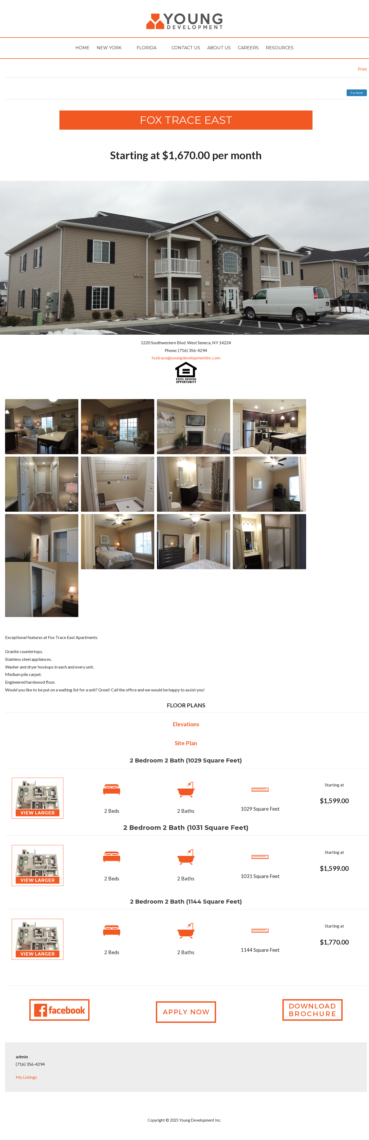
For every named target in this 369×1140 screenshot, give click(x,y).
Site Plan (186, 743)
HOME (82, 47)
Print (362, 68)
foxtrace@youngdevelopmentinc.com (186, 357)
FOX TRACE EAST (186, 119)
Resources (280, 47)
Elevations (186, 724)
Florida (146, 47)
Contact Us (186, 47)
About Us (219, 47)
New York (109, 47)
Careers (248, 47)
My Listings (26, 1077)
